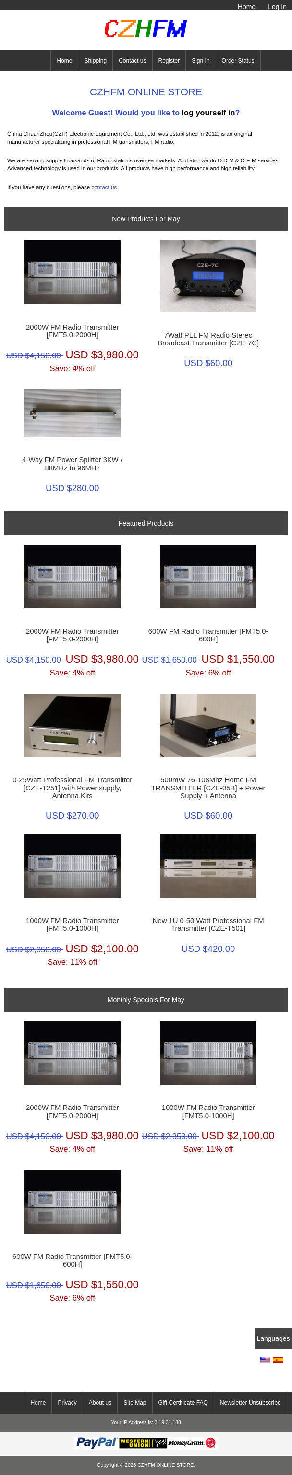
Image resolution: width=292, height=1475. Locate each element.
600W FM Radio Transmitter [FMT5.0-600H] (208, 635)
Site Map (134, 1402)
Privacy (67, 1402)
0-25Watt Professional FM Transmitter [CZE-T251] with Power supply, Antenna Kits (72, 787)
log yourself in (208, 112)
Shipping (95, 60)
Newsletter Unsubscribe (250, 1402)
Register (169, 60)
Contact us (132, 60)
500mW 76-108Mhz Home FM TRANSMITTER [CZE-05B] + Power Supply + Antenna (208, 787)
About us (100, 1402)
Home (247, 7)
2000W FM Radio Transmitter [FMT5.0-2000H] (72, 331)
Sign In (200, 60)
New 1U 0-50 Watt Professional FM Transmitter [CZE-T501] (208, 924)
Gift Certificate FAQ (183, 1402)
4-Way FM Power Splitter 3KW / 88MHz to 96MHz (72, 463)
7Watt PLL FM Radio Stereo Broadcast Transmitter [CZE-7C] (208, 339)
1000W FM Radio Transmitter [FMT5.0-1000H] (72, 924)
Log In (277, 7)
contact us (104, 187)
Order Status (238, 60)
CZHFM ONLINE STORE (165, 1465)
